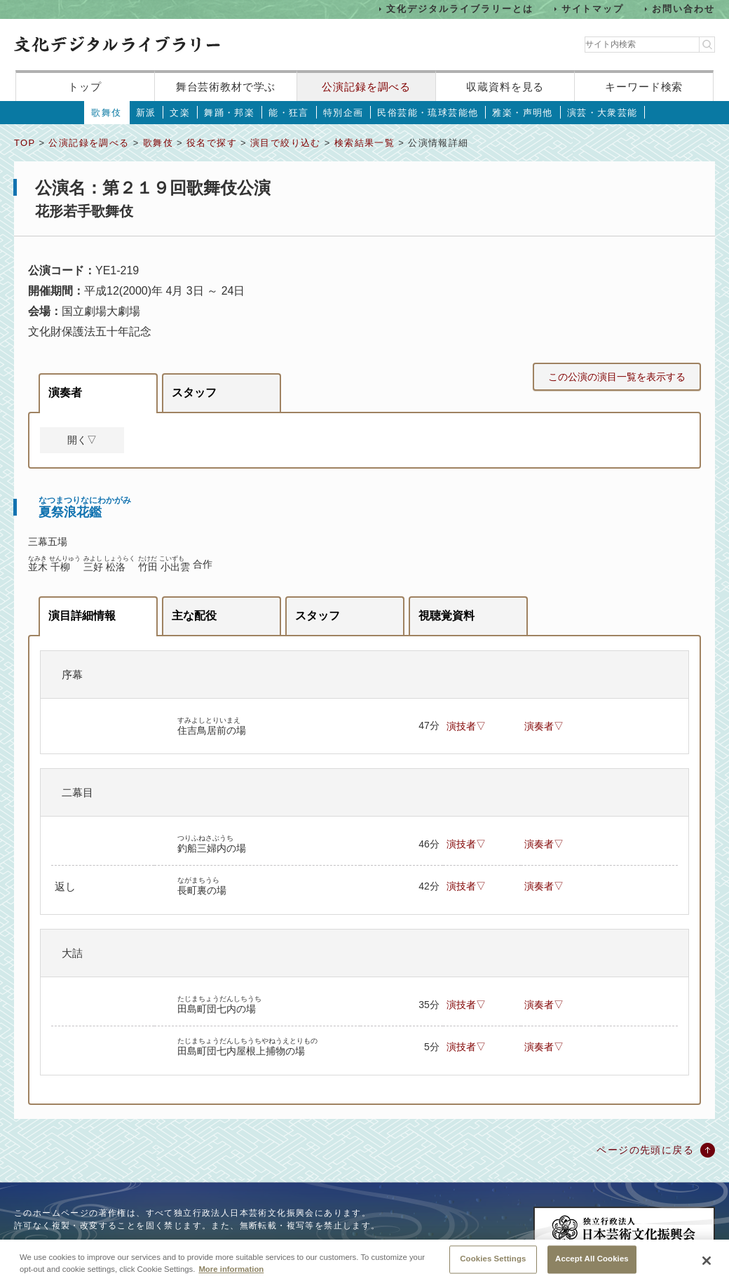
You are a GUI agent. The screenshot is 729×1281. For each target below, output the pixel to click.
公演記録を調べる (366, 87)
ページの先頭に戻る (645, 1149)
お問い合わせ (683, 9)
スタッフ (194, 392)
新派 (146, 112)
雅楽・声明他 (522, 112)
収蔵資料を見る (505, 87)
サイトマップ (593, 9)
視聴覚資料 (446, 616)
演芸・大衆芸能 (602, 112)
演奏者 (65, 392)
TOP (24, 143)
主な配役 (194, 616)
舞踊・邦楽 (229, 112)
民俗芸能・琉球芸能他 (427, 112)
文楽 (180, 112)
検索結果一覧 (364, 143)
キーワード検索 (644, 87)
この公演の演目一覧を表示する (617, 376)
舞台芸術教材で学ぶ (226, 87)
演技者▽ (466, 726)
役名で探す (211, 143)
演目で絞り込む (285, 143)
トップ (85, 87)
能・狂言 (288, 112)
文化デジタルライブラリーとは (459, 9)
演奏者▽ (544, 726)
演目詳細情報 (82, 616)
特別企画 (343, 112)
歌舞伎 (106, 112)
